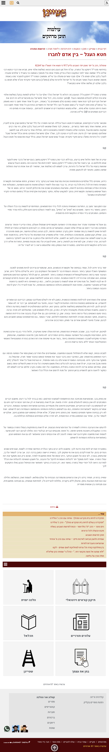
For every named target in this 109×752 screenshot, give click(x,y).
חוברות (51, 712)
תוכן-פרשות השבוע (95, 535)
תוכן (84, 49)
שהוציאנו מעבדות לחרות (92, 543)
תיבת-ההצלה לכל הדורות (92, 530)
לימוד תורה (53, 49)
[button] (18, 3)
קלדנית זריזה (96, 697)
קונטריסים (50, 707)
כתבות (77, 49)
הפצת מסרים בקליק (93, 702)
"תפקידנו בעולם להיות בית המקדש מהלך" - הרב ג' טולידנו (77, 522)
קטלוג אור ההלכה (46, 697)
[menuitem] (80, 587)
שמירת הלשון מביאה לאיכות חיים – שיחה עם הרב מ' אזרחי (77, 539)
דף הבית (102, 49)
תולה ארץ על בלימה (95, 556)
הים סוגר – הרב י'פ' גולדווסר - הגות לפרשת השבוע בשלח (77, 526)
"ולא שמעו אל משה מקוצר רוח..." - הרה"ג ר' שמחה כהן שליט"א (75, 551)
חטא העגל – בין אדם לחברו (77, 54)
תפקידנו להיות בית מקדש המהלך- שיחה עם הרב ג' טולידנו (77, 518)
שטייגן (92, 49)
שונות (52, 728)
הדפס (52, 507)
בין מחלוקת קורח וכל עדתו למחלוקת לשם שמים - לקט (78, 547)
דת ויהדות (66, 49)
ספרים (51, 701)
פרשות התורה (37, 49)
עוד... (101, 514)
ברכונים (51, 717)
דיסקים (51, 723)
